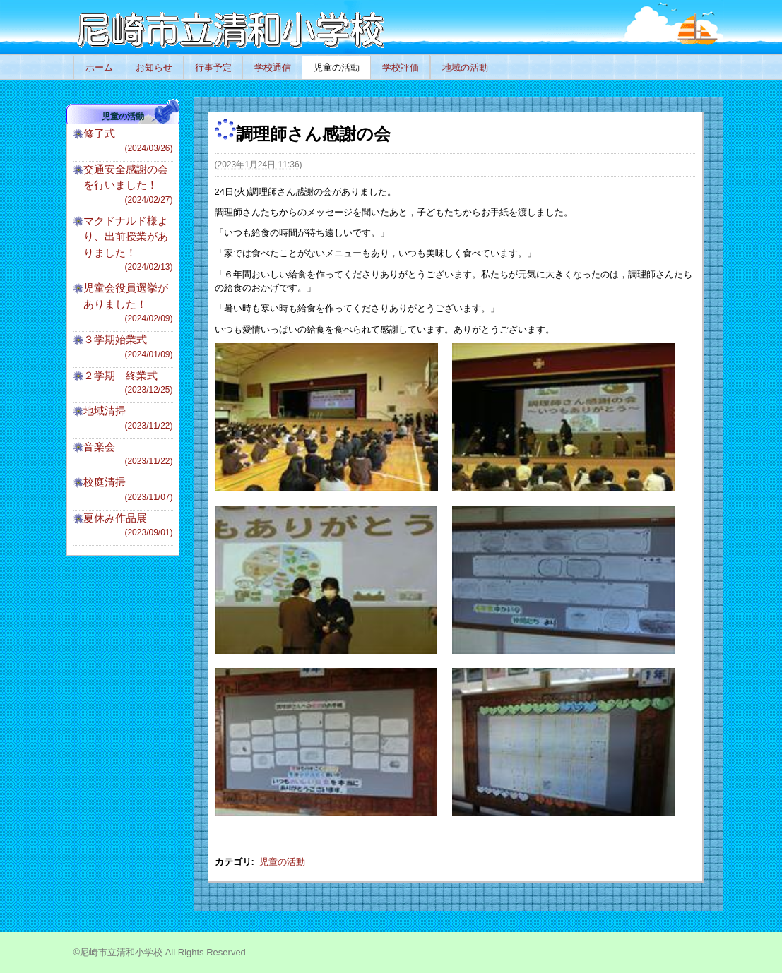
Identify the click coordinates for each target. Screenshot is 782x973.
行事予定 (213, 67)
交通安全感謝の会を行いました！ (128, 184)
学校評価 (400, 67)
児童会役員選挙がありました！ (128, 303)
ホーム (99, 67)
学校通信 (272, 67)
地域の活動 (465, 67)
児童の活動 (337, 67)
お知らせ (154, 67)
